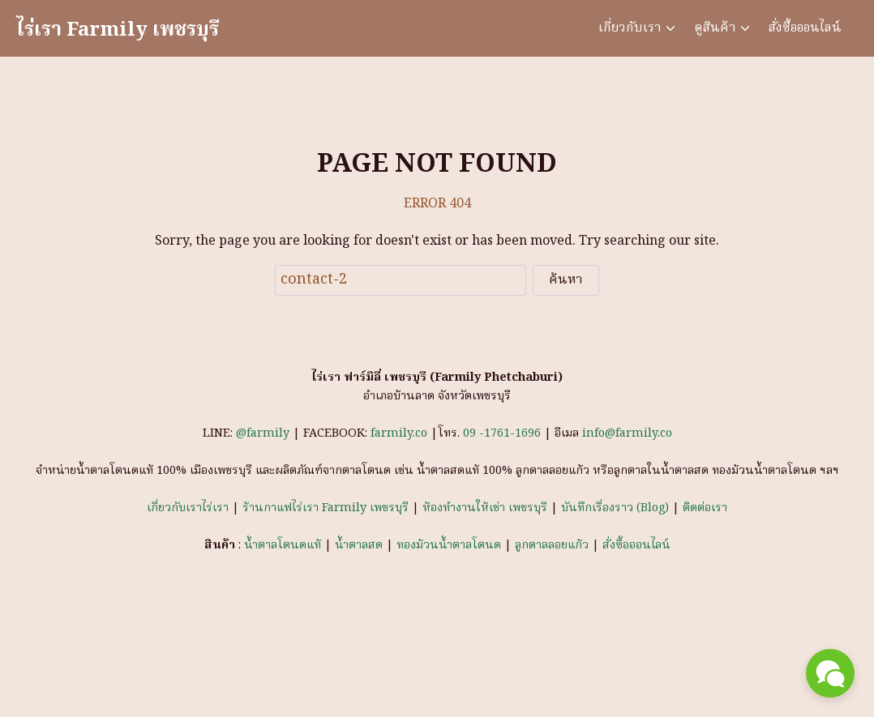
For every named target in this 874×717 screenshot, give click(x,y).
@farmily (264, 434)
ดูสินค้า (715, 28)
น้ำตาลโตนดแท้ (282, 545)
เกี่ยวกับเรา (630, 28)
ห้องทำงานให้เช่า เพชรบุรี (484, 508)
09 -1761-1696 (502, 434)
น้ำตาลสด (359, 545)
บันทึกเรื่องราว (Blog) (615, 508)
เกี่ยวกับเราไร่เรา (188, 508)
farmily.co (399, 434)
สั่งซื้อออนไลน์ (805, 28)
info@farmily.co (627, 434)
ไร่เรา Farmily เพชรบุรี (117, 30)
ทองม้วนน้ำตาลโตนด (448, 545)
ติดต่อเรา (705, 508)
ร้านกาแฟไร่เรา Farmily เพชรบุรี (325, 508)
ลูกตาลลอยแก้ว (552, 545)
